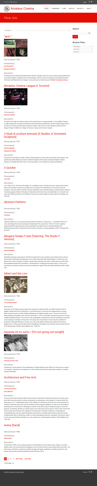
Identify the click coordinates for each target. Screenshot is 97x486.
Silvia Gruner (8, 438)
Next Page (19, 459)
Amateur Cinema (19, 9)
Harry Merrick (8, 391)
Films (46, 8)
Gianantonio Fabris (10, 151)
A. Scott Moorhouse (10, 302)
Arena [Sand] (12, 425)
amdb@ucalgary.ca (13, 2)
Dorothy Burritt (9, 66)
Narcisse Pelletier (9, 115)
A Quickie (10, 167)
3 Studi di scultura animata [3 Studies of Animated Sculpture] (35, 135)
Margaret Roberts (9, 69)
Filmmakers (55, 8)
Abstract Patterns (15, 202)
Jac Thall (7, 179)
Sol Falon (7, 215)
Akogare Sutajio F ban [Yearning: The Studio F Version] (32, 237)
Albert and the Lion (15, 273)
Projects (80, 8)
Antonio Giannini (9, 148)
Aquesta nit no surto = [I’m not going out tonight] (34, 332)
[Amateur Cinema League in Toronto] (26, 85)
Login (84, 2)
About (89, 8)
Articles (71, 8)
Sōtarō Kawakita (9, 250)
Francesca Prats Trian (11, 360)
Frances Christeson (10, 388)
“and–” (8, 36)
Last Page (27, 459)
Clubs (64, 8)
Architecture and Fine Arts (20, 377)
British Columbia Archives (59, 80)
